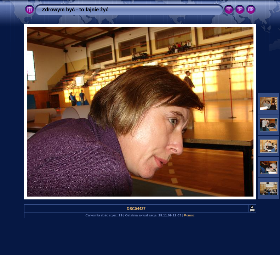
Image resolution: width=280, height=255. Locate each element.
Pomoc (189, 215)
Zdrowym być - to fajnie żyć (75, 9)
